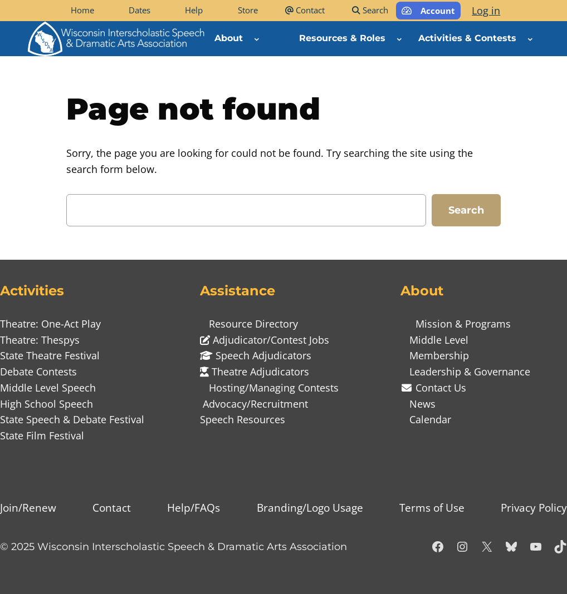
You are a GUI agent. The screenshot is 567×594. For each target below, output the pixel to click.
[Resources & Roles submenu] (399, 38)
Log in (486, 10)
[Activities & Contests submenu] (530, 38)
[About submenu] (257, 38)
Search (466, 210)
